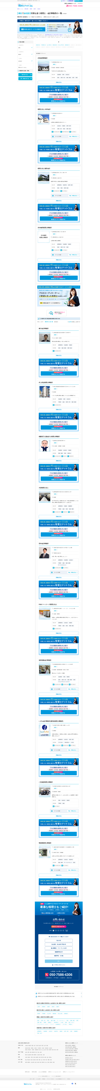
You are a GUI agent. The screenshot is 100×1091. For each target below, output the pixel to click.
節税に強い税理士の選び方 (70, 1066)
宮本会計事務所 (43, 543)
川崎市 (33, 1049)
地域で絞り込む (25, 74)
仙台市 (40, 1045)
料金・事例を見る (73, 136)
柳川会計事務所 (43, 328)
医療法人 (49, 1022)
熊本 (40, 1062)
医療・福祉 (39, 1022)
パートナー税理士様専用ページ (44, 1076)
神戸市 (42, 1057)
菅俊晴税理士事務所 (45, 843)
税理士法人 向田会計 (53, 34)
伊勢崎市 (43, 1006)
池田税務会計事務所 (45, 660)
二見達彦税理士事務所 (46, 782)
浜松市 (38, 1054)
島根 (39, 1059)
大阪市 (29, 1057)
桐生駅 (38, 1013)
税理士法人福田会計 (59, 34)
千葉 (47, 1049)
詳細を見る (59, 82)
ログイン (63, 0)
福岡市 (29, 1062)
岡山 (26, 1059)
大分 (46, 1062)
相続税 (61, 1031)
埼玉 (40, 1049)
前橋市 (48, 1006)
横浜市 (29, 1049)
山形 (45, 1045)
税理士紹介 (27, 1071)
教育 (77, 1020)
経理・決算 (66, 1031)
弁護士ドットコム (43, 1089)
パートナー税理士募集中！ (57, 1076)
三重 (43, 1054)
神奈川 (26, 1049)
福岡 (26, 1062)
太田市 (38, 1006)
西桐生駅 (54, 1013)
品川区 (50, 1048)
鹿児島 (51, 1062)
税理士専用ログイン (78, 0)
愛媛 (48, 1059)
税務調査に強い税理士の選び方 (71, 1061)
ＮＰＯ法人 (65, 1024)
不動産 (45, 1022)
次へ (59, 961)
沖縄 (53, 1062)
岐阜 (41, 1054)
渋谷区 (35, 1048)
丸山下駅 (49, 1013)
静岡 (32, 1054)
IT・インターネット (61, 1020)
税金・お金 (39, 1033)
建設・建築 (53, 1020)
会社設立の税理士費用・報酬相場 (71, 1048)
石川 (36, 1052)
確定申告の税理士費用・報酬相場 (71, 1052)
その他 (62, 1022)
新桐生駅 (66, 1013)
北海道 (26, 1045)
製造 (48, 1020)
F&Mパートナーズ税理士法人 (48, 604)
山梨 (26, 1052)
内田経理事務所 (47, 34)
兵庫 (39, 1057)
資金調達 (45, 1031)
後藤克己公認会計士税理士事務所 (49, 436)
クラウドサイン (49, 1089)
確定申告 (56, 1031)
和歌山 (50, 1057)
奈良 (47, 1057)
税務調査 (76, 1031)
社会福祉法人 (58, 1024)
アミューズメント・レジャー (42, 1024)
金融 (66, 1022)
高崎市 (57, 1006)
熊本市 (43, 1062)
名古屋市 (29, 1054)
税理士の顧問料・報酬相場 (70, 1045)
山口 (42, 1059)
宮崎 (48, 1062)
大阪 (26, 1057)
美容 (67, 1020)
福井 (41, 1052)
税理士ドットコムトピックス (54, 1071)
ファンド (52, 1024)
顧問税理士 (39, 1031)
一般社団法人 (56, 1022)
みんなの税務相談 (42, 1071)
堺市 (32, 1057)
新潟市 (33, 1052)
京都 (34, 1057)
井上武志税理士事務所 (46, 382)
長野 (28, 1052)
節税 (71, 1031)
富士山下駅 (60, 1013)
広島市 (34, 1059)
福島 (47, 1045)
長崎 (38, 1062)
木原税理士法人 (43, 488)
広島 (31, 1059)
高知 (51, 1059)
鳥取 (37, 1059)
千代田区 (39, 1048)
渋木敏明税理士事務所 (45, 227)
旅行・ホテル (71, 1022)
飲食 (38, 1020)
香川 (46, 1059)
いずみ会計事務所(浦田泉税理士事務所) (51, 721)
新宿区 (32, 1048)
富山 (38, 1052)
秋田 (42, 1045)
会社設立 (50, 1031)
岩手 (35, 1045)
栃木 (55, 1049)
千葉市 (50, 1049)
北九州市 (32, 1062)
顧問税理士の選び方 (69, 1057)
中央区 (43, 1048)
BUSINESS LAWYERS (56, 1089)
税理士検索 (34, 1071)
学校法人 (70, 1024)
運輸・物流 (72, 1020)
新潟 (30, 1052)
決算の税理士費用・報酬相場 (70, 1047)
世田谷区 (46, 1048)
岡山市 (29, 1059)
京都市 (37, 1057)
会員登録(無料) (70, 0)
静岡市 (35, 1054)
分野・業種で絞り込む (24, 78)
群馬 (57, 1049)
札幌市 (29, 1045)
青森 (32, 1045)
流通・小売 (43, 1020)
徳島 (44, 1059)
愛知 (26, 1054)
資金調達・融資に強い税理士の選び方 (72, 1059)
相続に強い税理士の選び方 (70, 1064)
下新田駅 (43, 1013)
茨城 (53, 1049)
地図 (54, 64)
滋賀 (45, 1057)
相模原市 (36, 1049)
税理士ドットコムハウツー (69, 1071)
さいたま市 (43, 1049)
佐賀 (36, 1062)
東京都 (26, 1048)
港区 (29, 1048)
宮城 (37, 1045)
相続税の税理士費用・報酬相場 (71, 1050)
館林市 (53, 1006)
